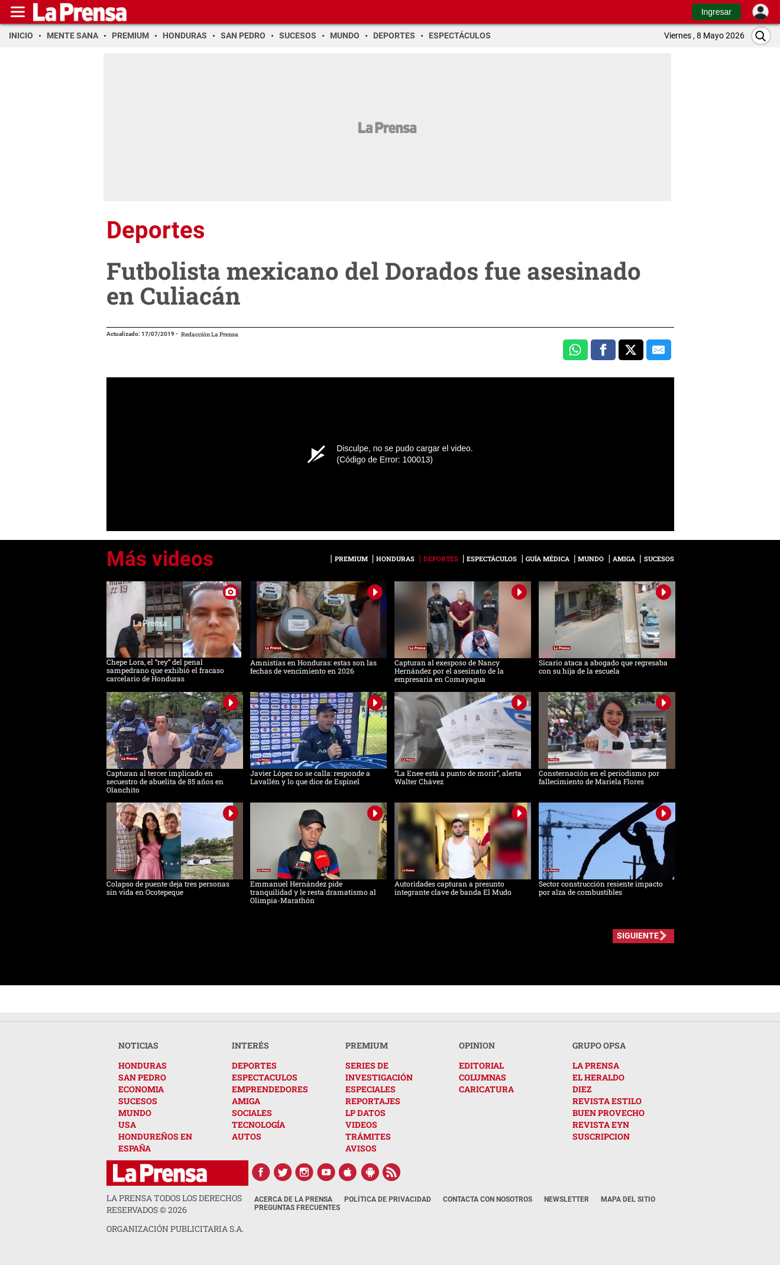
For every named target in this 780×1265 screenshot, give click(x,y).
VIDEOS (361, 1124)
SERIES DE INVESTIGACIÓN (379, 1071)
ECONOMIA (141, 1089)
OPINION (477, 1045)
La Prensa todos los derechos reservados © (174, 1203)
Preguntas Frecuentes (297, 1207)
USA (127, 1124)
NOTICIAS (138, 1045)
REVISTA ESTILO (607, 1101)
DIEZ (581, 1089)
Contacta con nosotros (487, 1199)
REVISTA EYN (600, 1124)
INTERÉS (250, 1045)
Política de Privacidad (387, 1199)
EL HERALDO (598, 1077)
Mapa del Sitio (628, 1199)
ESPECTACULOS (264, 1077)
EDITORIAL (481, 1065)
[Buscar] (761, 36)
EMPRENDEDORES (270, 1089)
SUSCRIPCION (601, 1136)
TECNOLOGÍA (258, 1124)
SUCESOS (137, 1101)
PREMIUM (366, 1045)
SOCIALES (252, 1112)
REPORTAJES (372, 1101)
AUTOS (246, 1136)
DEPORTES (254, 1065)
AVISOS (361, 1148)
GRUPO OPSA (599, 1045)
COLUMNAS (482, 1077)
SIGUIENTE (638, 935)
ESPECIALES (370, 1089)
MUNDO (134, 1112)
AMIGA (246, 1101)
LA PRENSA (595, 1065)
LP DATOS (365, 1112)
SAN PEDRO (142, 1077)
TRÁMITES (368, 1136)
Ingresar (716, 12)
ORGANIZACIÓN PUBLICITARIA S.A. (175, 1228)
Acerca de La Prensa (293, 1199)
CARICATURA (486, 1089)
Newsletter (566, 1199)
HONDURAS (142, 1065)
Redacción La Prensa (209, 334)
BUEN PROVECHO (608, 1112)
